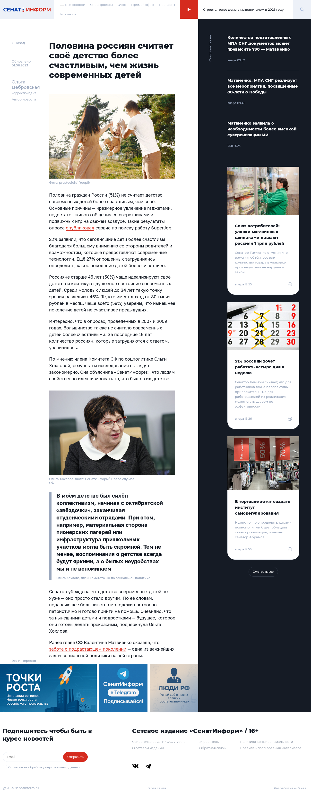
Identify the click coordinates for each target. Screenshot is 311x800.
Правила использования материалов (271, 748)
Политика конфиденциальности (266, 742)
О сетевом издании (148, 748)
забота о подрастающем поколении (87, 649)
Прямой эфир (142, 5)
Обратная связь (212, 748)
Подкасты (167, 5)
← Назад (18, 43)
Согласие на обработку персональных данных (44, 767)
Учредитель (209, 742)
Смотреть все (263, 571)
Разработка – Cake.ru (291, 788)
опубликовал (80, 227)
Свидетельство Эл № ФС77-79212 (158, 742)
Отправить (75, 757)
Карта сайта (156, 788)
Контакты (68, 14)
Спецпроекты (101, 5)
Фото (122, 5)
